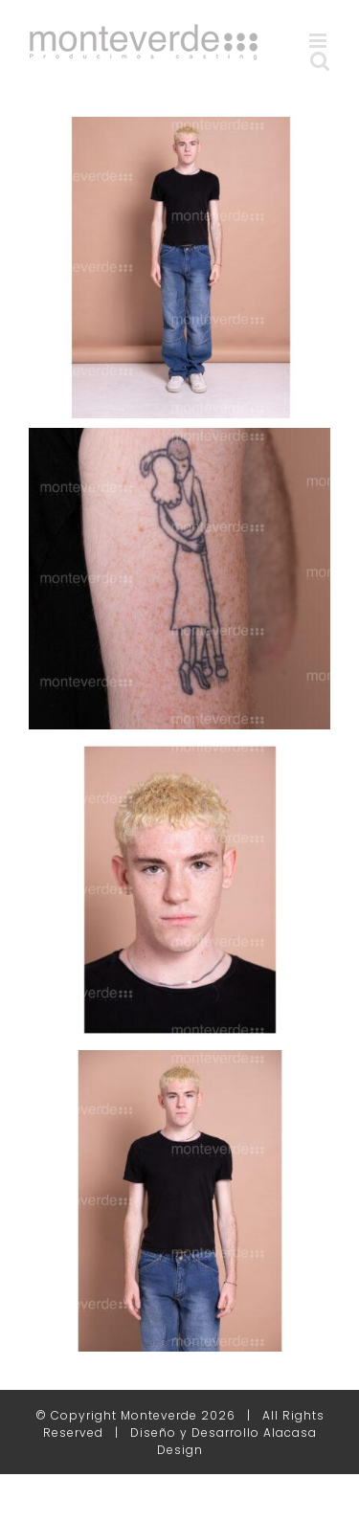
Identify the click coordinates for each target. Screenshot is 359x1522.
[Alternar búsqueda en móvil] (320, 61)
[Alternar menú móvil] (319, 41)
